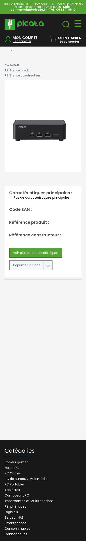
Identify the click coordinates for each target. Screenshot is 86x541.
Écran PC (12, 467)
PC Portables (15, 484)
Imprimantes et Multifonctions (29, 501)
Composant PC (17, 495)
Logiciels (11, 512)
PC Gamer (13, 473)
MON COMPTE (25, 37)
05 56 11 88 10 (66, 10)
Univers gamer (16, 462)
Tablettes (12, 490)
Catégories (20, 451)
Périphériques (15, 506)
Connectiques (16, 534)
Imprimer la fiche (27, 265)
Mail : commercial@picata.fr (41, 8)
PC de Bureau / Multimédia (26, 478)
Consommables (17, 528)
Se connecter (22, 41)
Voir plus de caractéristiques (35, 252)
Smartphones (15, 523)
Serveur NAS (14, 517)
